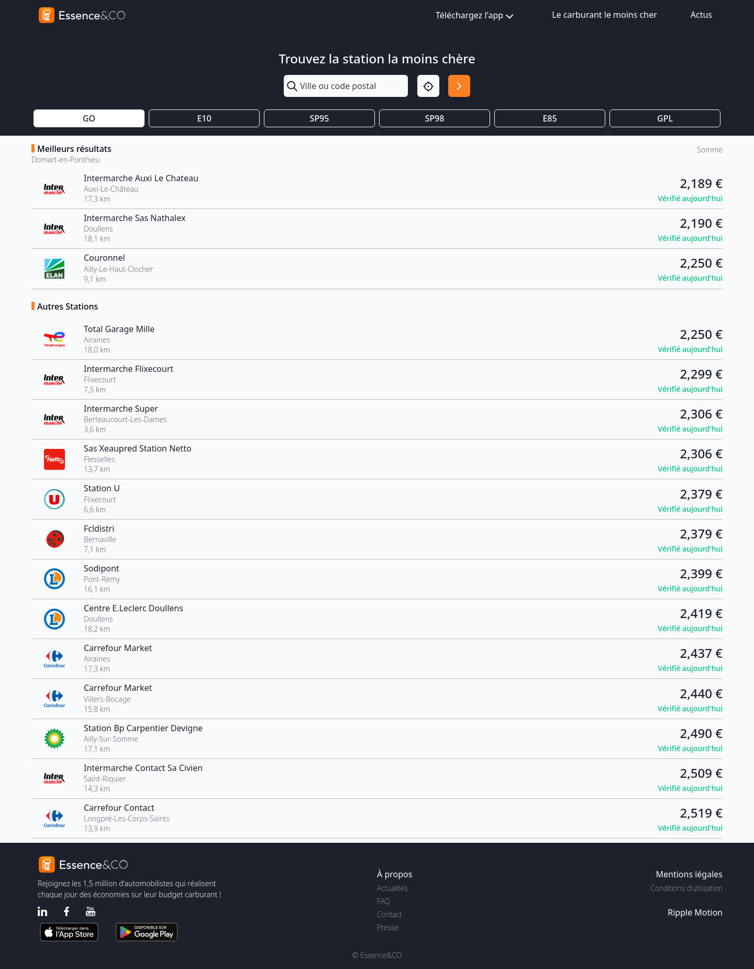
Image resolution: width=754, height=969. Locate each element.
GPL (665, 118)
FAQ (383, 901)
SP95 (319, 118)
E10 (204, 118)
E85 (549, 118)
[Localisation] (428, 86)
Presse (387, 927)
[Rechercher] (459, 86)
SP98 (435, 118)
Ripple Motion (695, 912)
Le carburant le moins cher (604, 14)
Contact (389, 914)
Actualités (392, 888)
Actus (701, 14)
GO (89, 118)
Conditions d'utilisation (686, 888)
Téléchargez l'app (476, 16)
